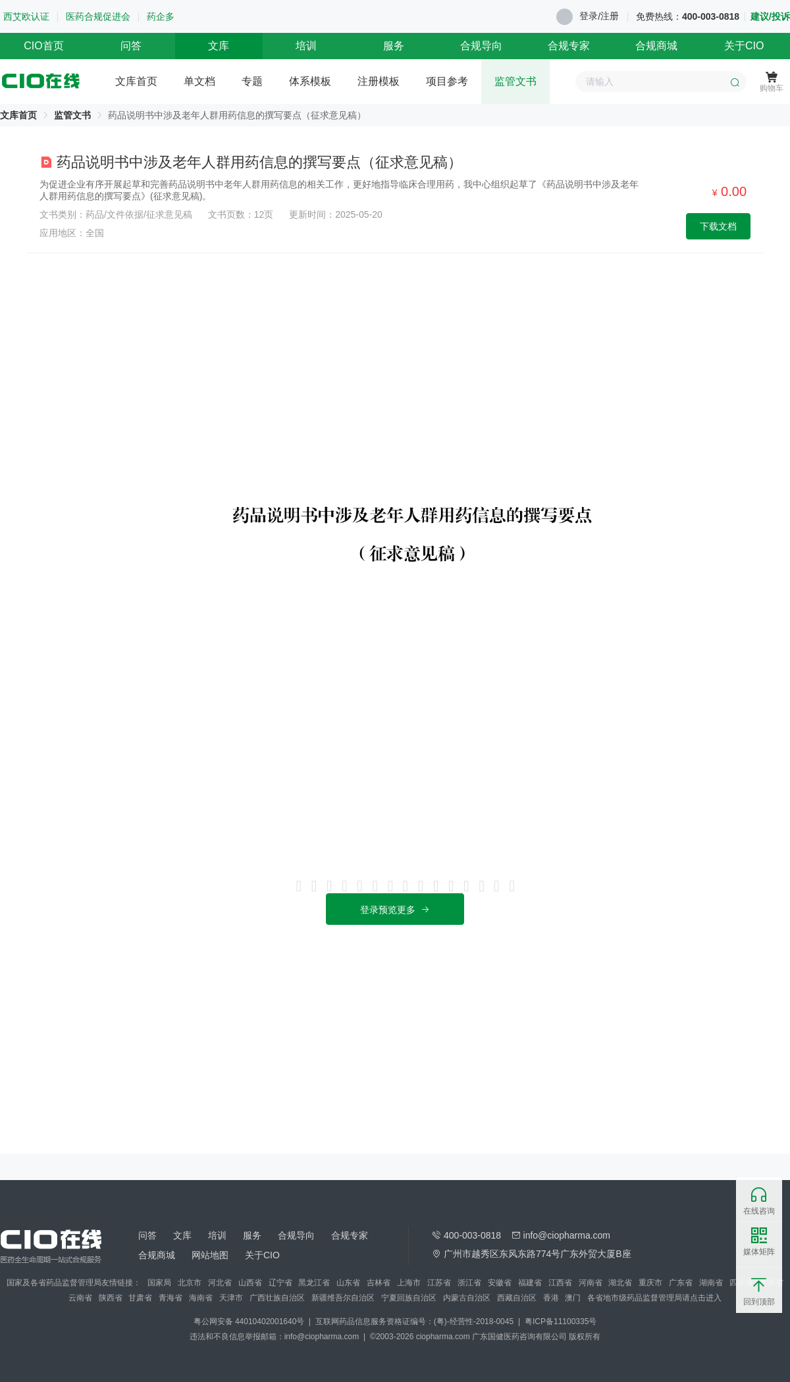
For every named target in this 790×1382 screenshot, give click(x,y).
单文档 (199, 81)
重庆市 (650, 1282)
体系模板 (310, 81)
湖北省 (620, 1282)
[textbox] (661, 81)
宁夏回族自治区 (408, 1297)
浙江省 (469, 1282)
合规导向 (481, 45)
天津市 (231, 1297)
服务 (393, 45)
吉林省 (378, 1282)
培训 (306, 45)
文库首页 (136, 81)
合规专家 (569, 45)
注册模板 (378, 81)
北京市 (189, 1282)
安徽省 (500, 1282)
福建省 (530, 1282)
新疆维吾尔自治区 (343, 1297)
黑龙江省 (314, 1282)
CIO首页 (43, 45)
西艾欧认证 (26, 16)
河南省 (590, 1282)
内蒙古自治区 (466, 1297)
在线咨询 (759, 1201)
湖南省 (711, 1282)
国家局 (159, 1282)
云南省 (80, 1297)
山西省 (250, 1282)
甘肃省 (140, 1297)
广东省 (681, 1282)
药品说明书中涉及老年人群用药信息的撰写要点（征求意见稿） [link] (237, 115)
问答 (131, 45)
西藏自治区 (517, 1297)
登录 (588, 16)
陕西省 (110, 1297)
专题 (252, 81)
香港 (551, 1297)
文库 (218, 45)
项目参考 (447, 81)
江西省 (560, 1282)
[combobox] (661, 81)
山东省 (348, 1282)
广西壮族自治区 (277, 1297)
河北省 (220, 1282)
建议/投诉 (770, 16)
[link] (18, 115)
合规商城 (656, 45)
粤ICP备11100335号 (560, 1321)
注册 (609, 16)
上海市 (409, 1282)
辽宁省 (280, 1282)
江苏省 (439, 1282)
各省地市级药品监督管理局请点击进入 (654, 1297)
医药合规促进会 (98, 16)
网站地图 (210, 1255)
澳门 (573, 1297)
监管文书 (515, 81)
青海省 (170, 1297)
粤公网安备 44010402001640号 (250, 1321)
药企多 (160, 16)
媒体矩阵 (759, 1241)
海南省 (201, 1297)
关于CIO (744, 45)
